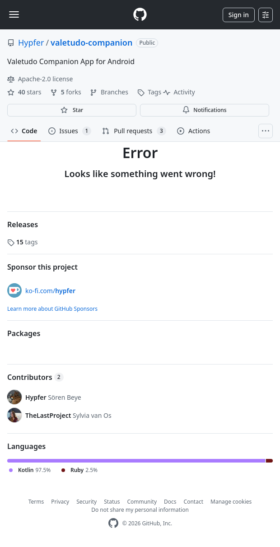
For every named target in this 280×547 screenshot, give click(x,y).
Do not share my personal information (140, 510)
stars (25, 92)
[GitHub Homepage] (113, 523)
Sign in (239, 14)
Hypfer (31, 42)
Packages (23, 333)
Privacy (60, 501)
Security (86, 501)
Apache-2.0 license (40, 79)
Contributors (35, 377)
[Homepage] (140, 14)
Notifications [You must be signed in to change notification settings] (204, 110)
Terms (36, 501)
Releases (22, 224)
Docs (170, 501)
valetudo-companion (91, 42)
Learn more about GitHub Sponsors (52, 309)
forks (66, 92)
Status (112, 501)
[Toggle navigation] (14, 14)
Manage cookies (231, 501)
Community (142, 501)
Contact (193, 501)
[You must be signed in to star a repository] (71, 110)
